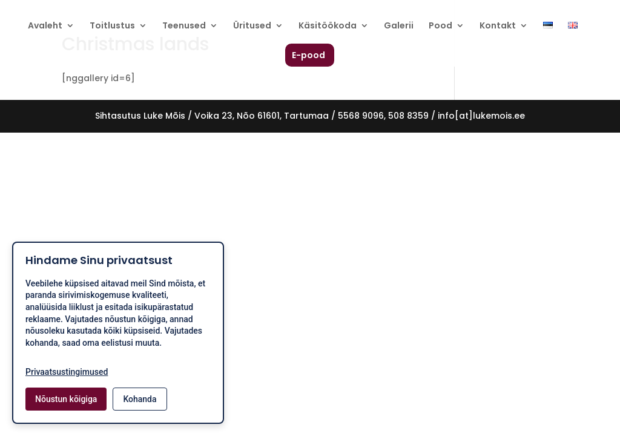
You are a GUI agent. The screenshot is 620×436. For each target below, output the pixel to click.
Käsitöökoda (327, 26)
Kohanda (139, 399)
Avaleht (45, 26)
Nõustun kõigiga (66, 399)
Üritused (252, 26)
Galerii (399, 26)
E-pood (308, 56)
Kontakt (498, 26)
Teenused (184, 26)
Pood (440, 26)
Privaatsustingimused (66, 372)
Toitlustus (112, 26)
